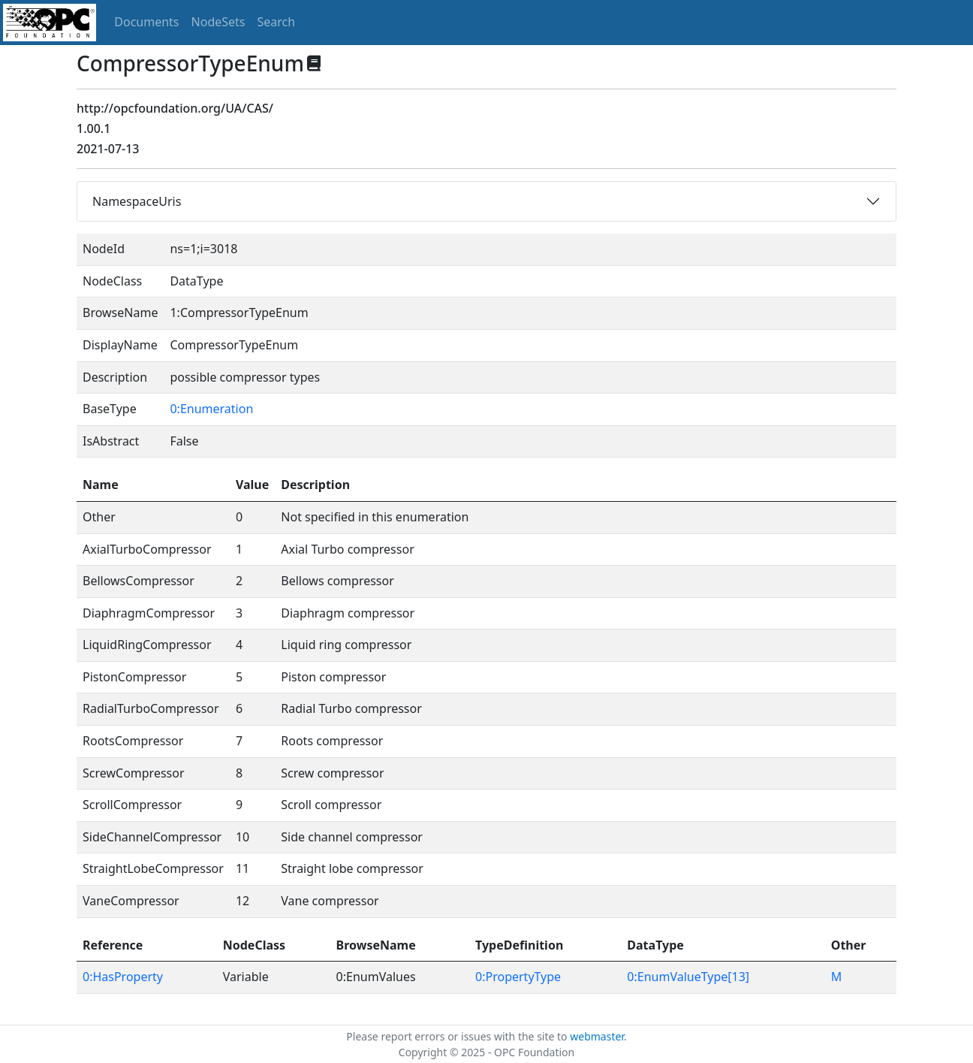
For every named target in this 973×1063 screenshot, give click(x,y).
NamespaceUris (136, 201)
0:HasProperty (123, 976)
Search (277, 22)
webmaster (597, 1036)
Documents (146, 22)
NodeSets (218, 22)
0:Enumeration (211, 408)
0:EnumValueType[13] (688, 976)
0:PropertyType (518, 976)
